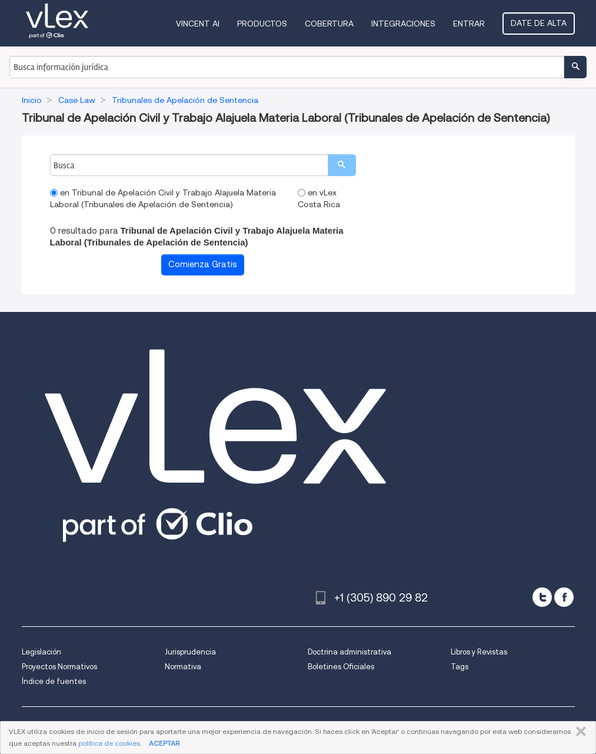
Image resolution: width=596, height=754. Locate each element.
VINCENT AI (197, 23)
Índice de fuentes (54, 681)
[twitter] (542, 597)
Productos (262, 23)
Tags (459, 666)
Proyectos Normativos (59, 666)
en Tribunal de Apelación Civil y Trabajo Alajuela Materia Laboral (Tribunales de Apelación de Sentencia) (163, 198)
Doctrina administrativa (349, 651)
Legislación (41, 651)
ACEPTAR (164, 743)
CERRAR (579, 732)
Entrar (469, 23)
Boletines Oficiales (341, 666)
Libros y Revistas (479, 651)
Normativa (183, 666)
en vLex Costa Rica (319, 198)
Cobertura (329, 23)
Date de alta (539, 23)
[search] (342, 165)
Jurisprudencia (190, 651)
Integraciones (403, 23)
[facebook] (564, 597)
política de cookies (109, 743)
